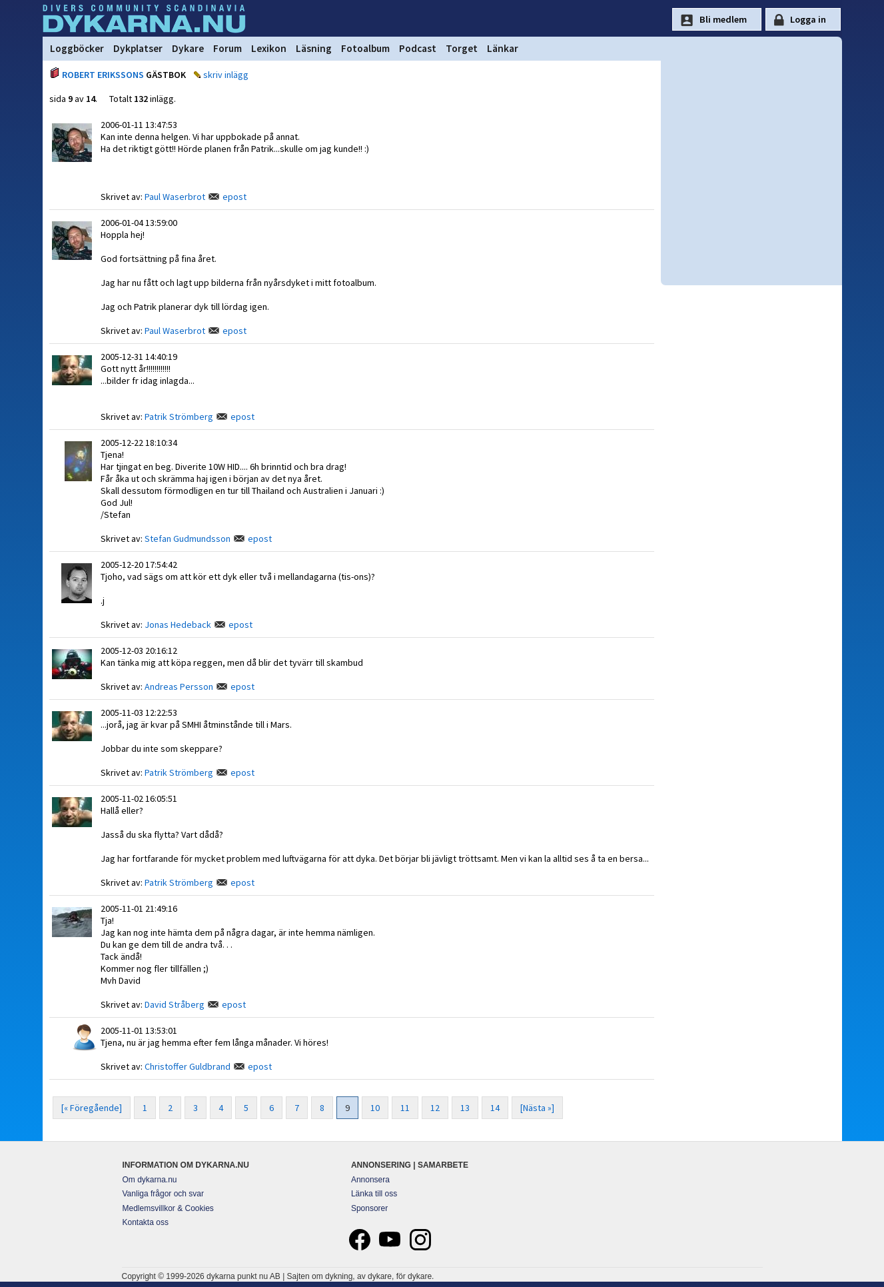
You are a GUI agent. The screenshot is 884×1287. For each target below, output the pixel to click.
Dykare (188, 48)
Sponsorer (369, 1208)
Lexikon (268, 48)
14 (495, 1108)
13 (465, 1108)
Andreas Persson (179, 686)
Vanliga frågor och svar (164, 1193)
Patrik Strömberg (179, 417)
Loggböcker (77, 48)
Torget (462, 48)
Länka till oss (374, 1193)
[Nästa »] (537, 1108)
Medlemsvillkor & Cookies (168, 1208)
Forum (227, 48)
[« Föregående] (91, 1108)
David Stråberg (175, 1004)
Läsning (314, 48)
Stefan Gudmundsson (187, 539)
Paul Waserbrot (175, 197)
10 (375, 1108)
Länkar (502, 48)
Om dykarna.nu (150, 1179)
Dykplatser (138, 48)
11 (405, 1108)
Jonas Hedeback (178, 625)
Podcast (417, 48)
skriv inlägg (225, 75)
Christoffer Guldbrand (187, 1066)
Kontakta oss (146, 1222)
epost (234, 197)
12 (435, 1108)
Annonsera (370, 1179)
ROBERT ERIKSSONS (103, 75)
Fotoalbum (365, 48)
